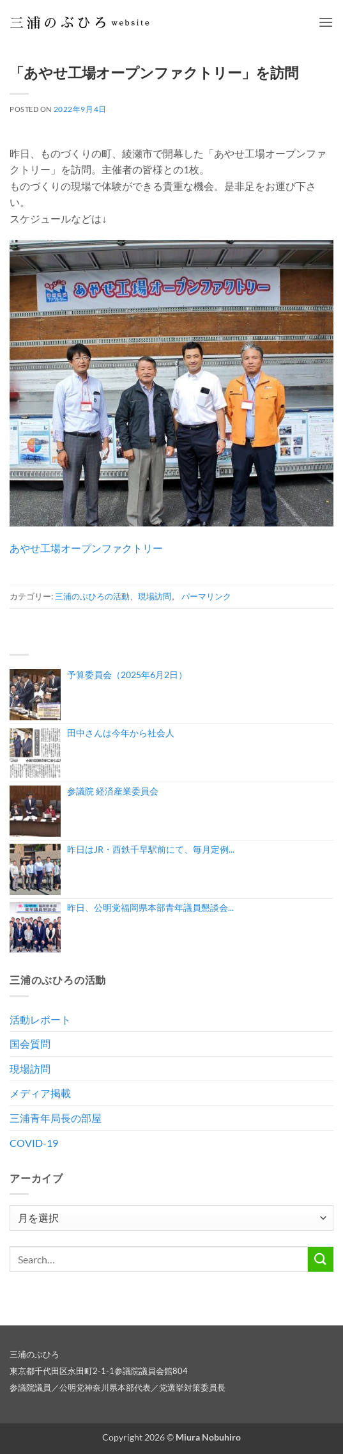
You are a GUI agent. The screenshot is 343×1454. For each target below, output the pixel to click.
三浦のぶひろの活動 (92, 596)
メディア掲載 (40, 1093)
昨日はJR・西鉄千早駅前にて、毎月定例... (150, 849)
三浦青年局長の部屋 (56, 1118)
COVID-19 (34, 1143)
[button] (325, 22)
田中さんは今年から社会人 (120, 732)
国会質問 (30, 1044)
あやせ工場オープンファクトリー (86, 548)
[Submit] (320, 1259)
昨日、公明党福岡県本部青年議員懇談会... (150, 907)
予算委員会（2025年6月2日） (127, 674)
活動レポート (40, 1019)
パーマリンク (206, 596)
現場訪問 (154, 596)
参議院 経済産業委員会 (112, 791)
